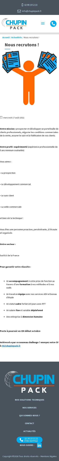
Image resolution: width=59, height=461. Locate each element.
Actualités (16, 37)
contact (29, 423)
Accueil (6, 37)
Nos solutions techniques (29, 399)
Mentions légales (49, 456)
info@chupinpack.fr (29, 11)
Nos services (29, 407)
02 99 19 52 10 (29, 5)
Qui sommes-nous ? (29, 415)
